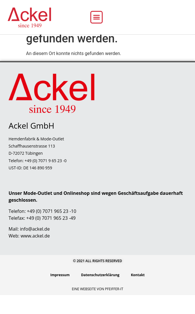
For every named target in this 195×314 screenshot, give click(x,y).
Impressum (60, 293)
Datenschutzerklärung (100, 293)
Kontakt (138, 293)
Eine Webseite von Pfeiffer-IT (97, 307)
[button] (96, 17)
